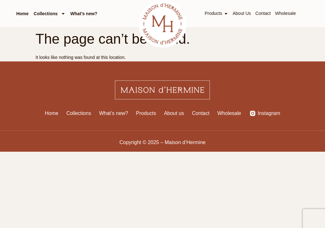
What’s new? (83, 13)
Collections (49, 13)
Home (22, 13)
